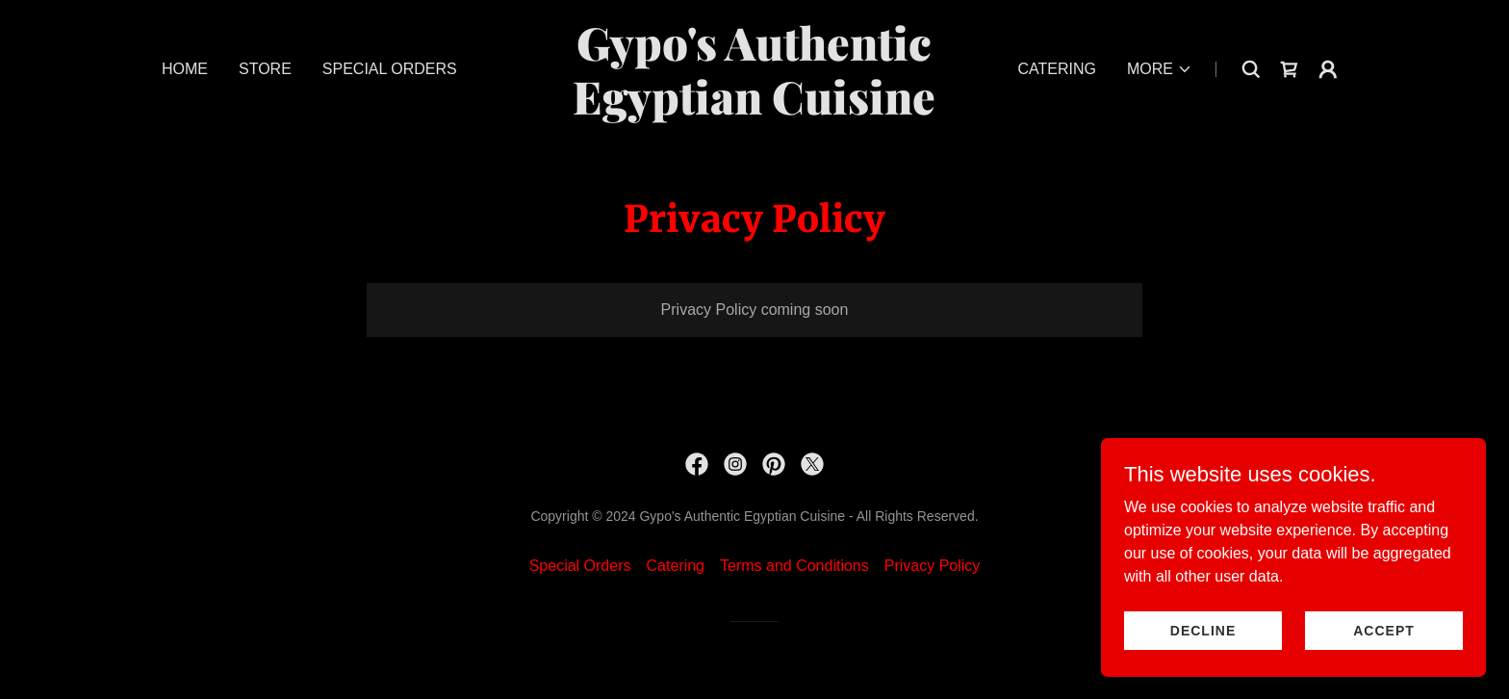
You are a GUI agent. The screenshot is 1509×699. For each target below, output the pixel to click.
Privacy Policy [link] (932, 565)
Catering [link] (1056, 69)
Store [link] (265, 69)
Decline (1203, 629)
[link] (755, 109)
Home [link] (185, 69)
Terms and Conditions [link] (794, 565)
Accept (1384, 629)
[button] (1159, 69)
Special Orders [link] (389, 69)
